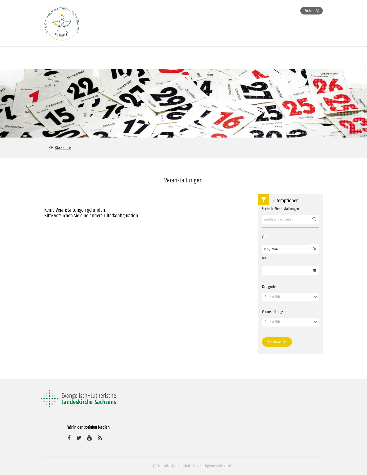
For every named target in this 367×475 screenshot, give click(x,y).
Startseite (63, 147)
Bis (264, 258)
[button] (290, 296)
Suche (308, 10)
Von (265, 236)
